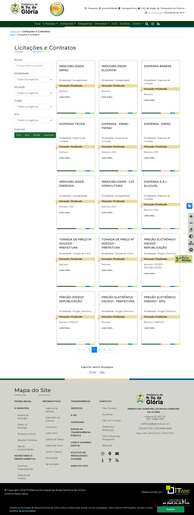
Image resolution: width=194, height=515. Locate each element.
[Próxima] (115, 350)
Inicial (12, 35)
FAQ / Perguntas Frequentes (111, 438)
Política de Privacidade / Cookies (79, 455)
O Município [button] (49, 23)
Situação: (19, 87)
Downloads (51, 458)
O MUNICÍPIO (21, 408)
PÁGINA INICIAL (23, 401)
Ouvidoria (77, 422)
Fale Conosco (109, 408)
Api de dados (52, 464)
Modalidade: (21, 73)
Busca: (18, 59)
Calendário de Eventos (53, 419)
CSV (18, 135)
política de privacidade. (23, 511)
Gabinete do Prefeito (23, 477)
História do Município (23, 417)
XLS (27, 135)
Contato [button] (136, 23)
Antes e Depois (54, 451)
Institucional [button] (67, 23)
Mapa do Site (79, 465)
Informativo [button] (101, 23)
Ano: (17, 114)
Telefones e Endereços (108, 428)
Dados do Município (22, 426)
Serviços (77, 408)
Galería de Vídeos (55, 439)
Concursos (51, 427)
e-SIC (74, 415)
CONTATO (105, 401)
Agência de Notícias (52, 410)
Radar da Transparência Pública (80, 432)
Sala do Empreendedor (25, 448)
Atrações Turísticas (27, 440)
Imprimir (49, 135)
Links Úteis (51, 433)
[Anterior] (79, 350)
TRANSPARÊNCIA (80, 401)
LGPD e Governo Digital (81, 444)
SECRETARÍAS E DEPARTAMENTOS (24, 457)
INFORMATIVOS (52, 401)
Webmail (107, 445)
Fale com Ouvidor (111, 420)
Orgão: (18, 100)
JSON (36, 135)
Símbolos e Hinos (26, 434)
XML (102, 372)
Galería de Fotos (54, 445)
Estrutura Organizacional (25, 467)
